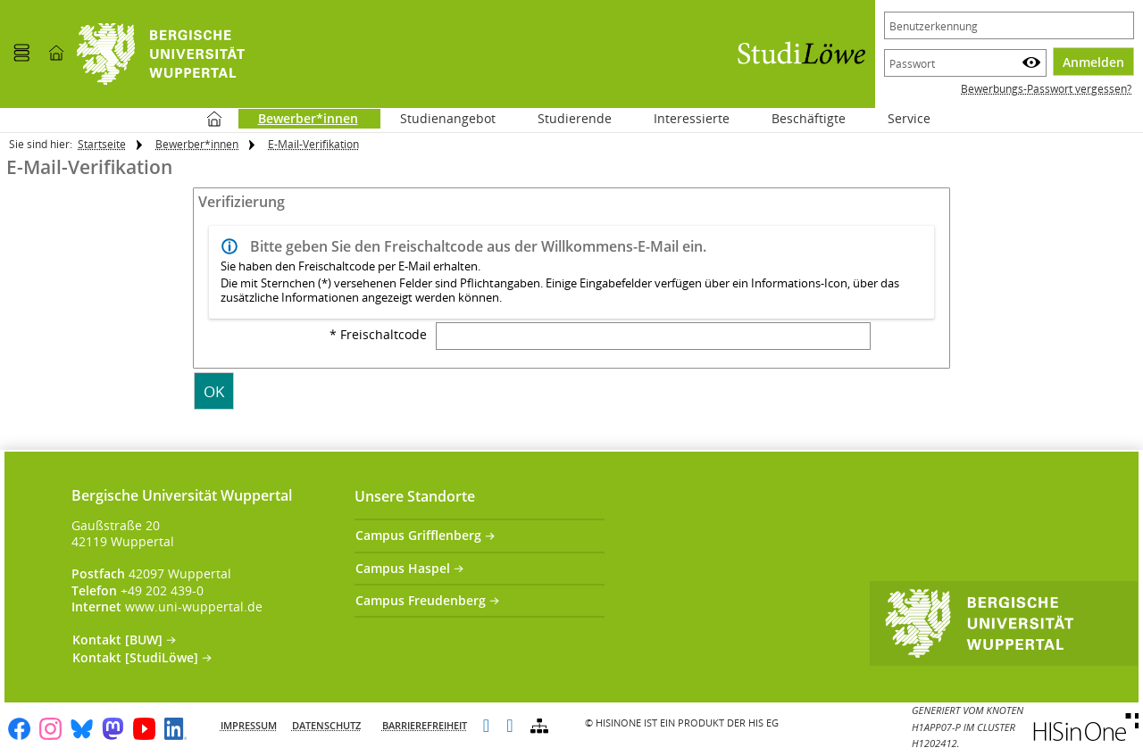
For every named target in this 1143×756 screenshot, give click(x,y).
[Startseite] (56, 53)
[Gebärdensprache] (509, 727)
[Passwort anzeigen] (1031, 63)
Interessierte (692, 118)
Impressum (249, 725)
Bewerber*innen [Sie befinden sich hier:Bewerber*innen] (298, 118)
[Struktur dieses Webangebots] (539, 727)
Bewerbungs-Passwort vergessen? (1046, 88)
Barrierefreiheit (424, 725)
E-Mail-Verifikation (313, 144)
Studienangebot (438, 118)
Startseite (214, 119)
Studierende (575, 118)
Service (899, 118)
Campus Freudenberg (420, 600)
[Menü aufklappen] (21, 53)
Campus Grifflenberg (418, 535)
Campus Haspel (402, 568)
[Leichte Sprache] (486, 727)
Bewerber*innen (196, 144)
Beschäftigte (809, 118)
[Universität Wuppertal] (161, 54)
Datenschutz (326, 725)
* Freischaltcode (378, 335)
